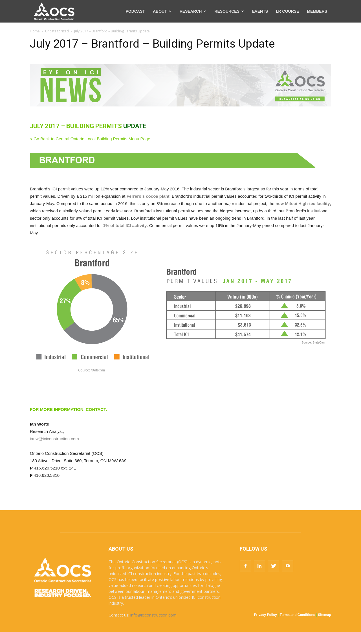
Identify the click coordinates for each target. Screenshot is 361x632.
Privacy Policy (265, 615)
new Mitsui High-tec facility (303, 203)
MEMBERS (317, 11)
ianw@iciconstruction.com (54, 438)
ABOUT (162, 11)
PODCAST (135, 11)
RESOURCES (229, 11)
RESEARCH (193, 11)
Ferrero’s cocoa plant (148, 196)
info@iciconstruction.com (153, 615)
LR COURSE (287, 11)
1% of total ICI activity (125, 225)
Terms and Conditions (297, 615)
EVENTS (260, 11)
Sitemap (324, 615)
